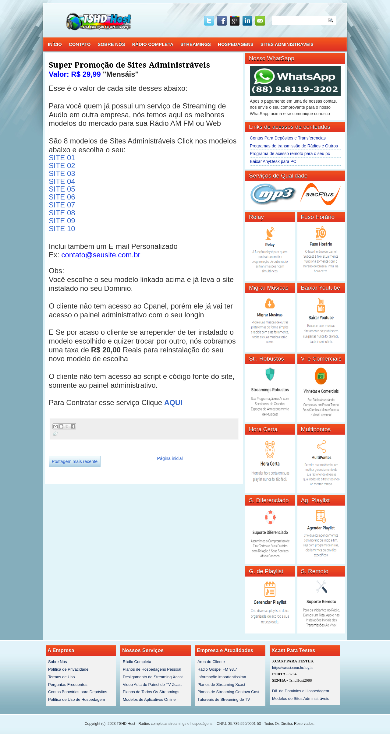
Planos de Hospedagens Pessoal (152, 669)
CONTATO (80, 44)
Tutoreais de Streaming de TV (223, 699)
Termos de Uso (61, 677)
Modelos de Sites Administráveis (300, 698)
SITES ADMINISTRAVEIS (287, 44)
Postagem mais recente (75, 461)
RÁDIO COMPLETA (153, 44)
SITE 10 (62, 228)
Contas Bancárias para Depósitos (77, 692)
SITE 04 (62, 181)
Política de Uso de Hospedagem (76, 699)
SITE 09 (62, 221)
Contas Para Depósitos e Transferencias (288, 138)
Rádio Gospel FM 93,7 (217, 669)
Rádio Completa (137, 661)
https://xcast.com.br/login (292, 667)
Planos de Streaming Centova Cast (228, 692)
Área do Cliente (211, 661)
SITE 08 (62, 213)
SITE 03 (62, 173)
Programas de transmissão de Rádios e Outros (294, 145)
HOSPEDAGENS (236, 44)
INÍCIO (55, 44)
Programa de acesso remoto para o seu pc (290, 153)
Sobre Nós (57, 661)
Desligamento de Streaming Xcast (153, 677)
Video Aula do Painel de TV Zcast (152, 684)
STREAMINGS (195, 44)
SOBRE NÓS (111, 44)
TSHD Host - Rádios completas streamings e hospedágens (164, 724)
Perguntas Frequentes (67, 684)
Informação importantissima (221, 677)
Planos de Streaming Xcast (221, 684)
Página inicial (170, 458)
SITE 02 (62, 165)
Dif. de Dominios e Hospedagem (300, 691)
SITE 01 (62, 158)
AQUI (173, 402)
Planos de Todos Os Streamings (151, 692)
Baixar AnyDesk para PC (273, 161)
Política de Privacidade (68, 669)
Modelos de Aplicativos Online (149, 699)
